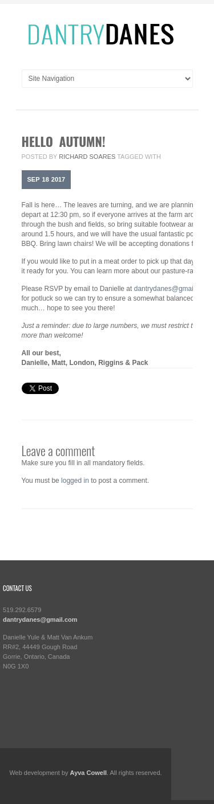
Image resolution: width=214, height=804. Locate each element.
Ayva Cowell (88, 772)
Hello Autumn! (64, 141)
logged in (75, 481)
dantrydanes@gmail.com (172, 289)
